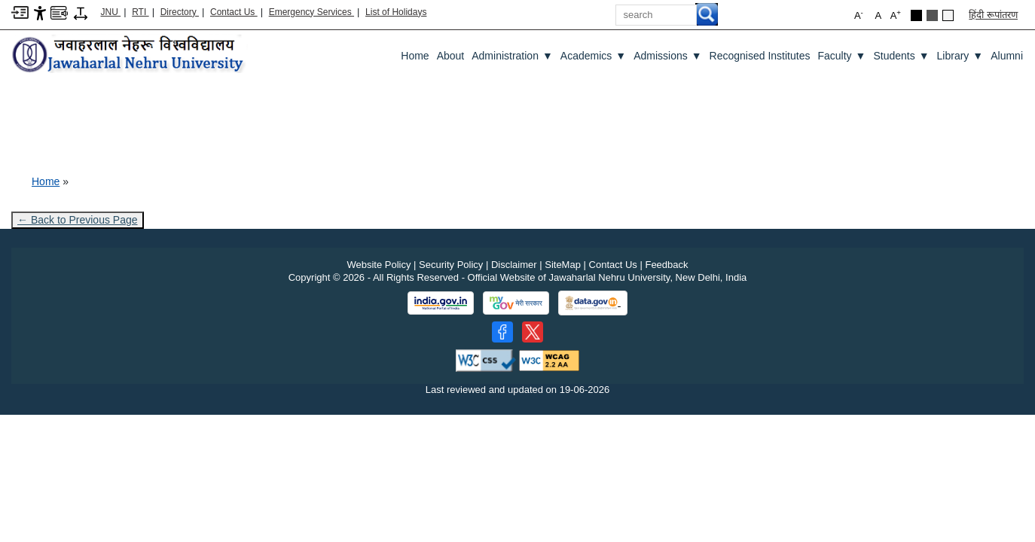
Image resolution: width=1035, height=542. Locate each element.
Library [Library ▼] (960, 56)
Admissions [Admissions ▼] (667, 56)
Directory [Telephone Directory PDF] (179, 12)
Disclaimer (514, 264)
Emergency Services (311, 12)
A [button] (895, 14)
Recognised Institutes (760, 56)
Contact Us (234, 12)
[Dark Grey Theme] (932, 15)
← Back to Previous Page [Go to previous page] (77, 220)
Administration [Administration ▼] (512, 56)
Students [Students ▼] (901, 56)
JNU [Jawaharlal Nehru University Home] (111, 12)
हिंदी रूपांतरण (993, 14)
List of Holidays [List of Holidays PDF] (395, 12)
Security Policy (451, 264)
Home (415, 56)
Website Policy (379, 264)
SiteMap (563, 264)
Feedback (666, 264)
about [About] (451, 56)
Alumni (1007, 56)
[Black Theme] (916, 15)
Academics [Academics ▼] (593, 56)
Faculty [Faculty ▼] (841, 56)
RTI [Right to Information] (140, 12)
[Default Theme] (948, 15)
